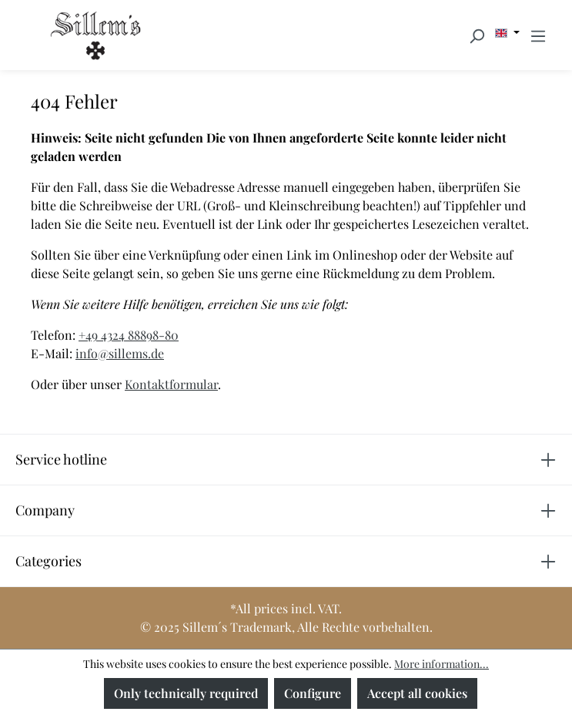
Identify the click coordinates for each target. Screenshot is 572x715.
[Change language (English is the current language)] (507, 33)
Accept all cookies (417, 693)
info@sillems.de (119, 353)
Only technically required (186, 693)
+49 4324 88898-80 (129, 335)
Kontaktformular (171, 384)
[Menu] (538, 35)
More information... (441, 663)
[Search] (476, 35)
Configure (312, 693)
